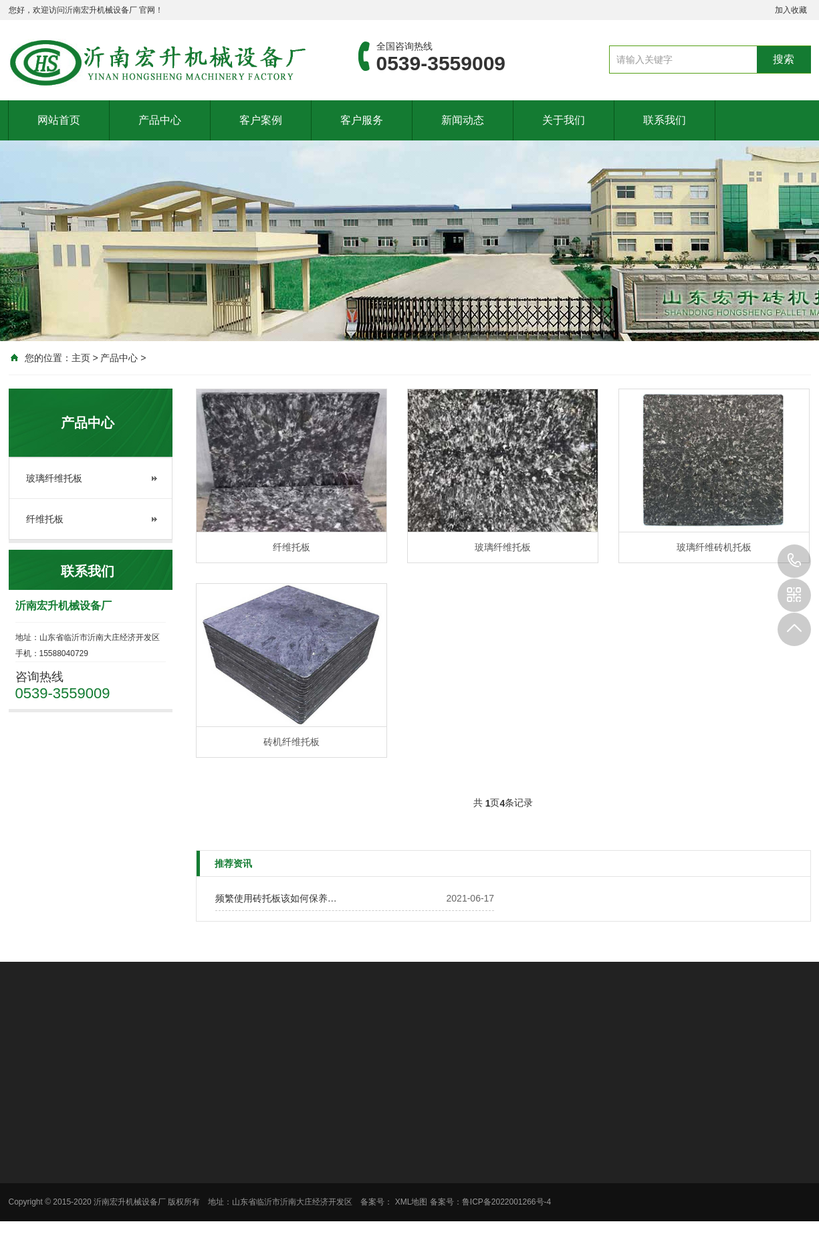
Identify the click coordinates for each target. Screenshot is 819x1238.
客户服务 (361, 120)
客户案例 (260, 120)
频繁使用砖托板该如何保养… (276, 898)
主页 (81, 357)
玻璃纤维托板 (54, 478)
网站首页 (58, 120)
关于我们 (563, 120)
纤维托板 (45, 519)
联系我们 (664, 120)
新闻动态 (462, 120)
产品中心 (159, 120)
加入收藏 (791, 10)
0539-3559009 (794, 561)
